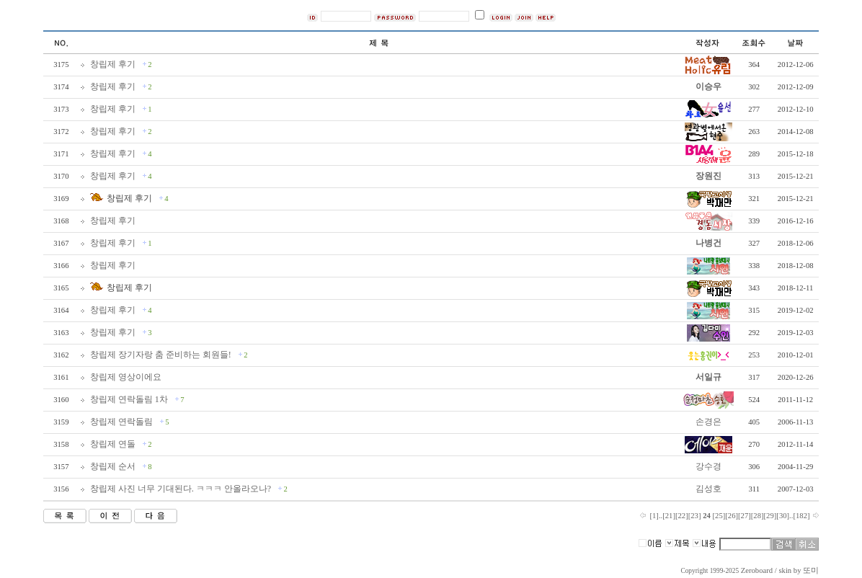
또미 (811, 570)
